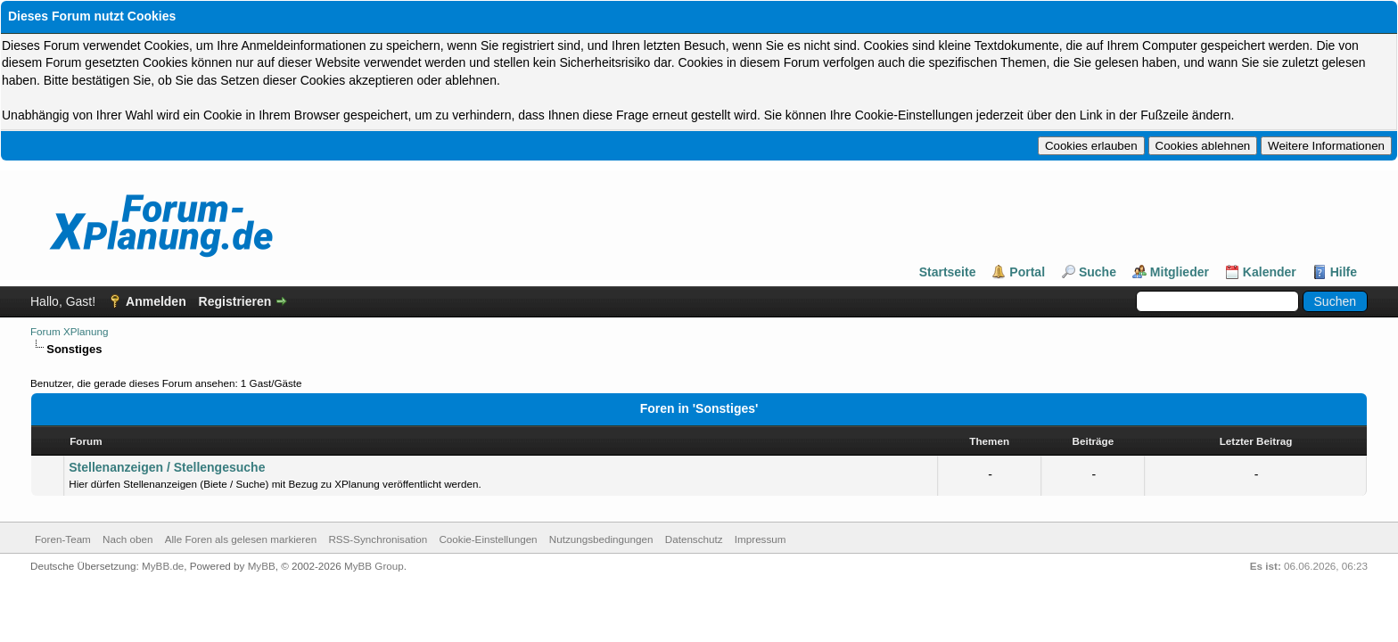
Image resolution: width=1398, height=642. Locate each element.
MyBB (261, 569)
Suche (1097, 274)
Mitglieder (1179, 274)
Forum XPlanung (69, 333)
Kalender (1269, 274)
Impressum (760, 542)
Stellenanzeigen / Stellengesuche (167, 471)
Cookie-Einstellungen (488, 542)
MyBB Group (374, 569)
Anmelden (156, 303)
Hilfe (1343, 274)
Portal (1027, 274)
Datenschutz (694, 542)
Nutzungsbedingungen (601, 542)
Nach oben (127, 542)
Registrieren (235, 303)
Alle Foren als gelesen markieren (241, 542)
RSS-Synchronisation (377, 542)
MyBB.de (163, 569)
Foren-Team (63, 542)
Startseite (947, 274)
